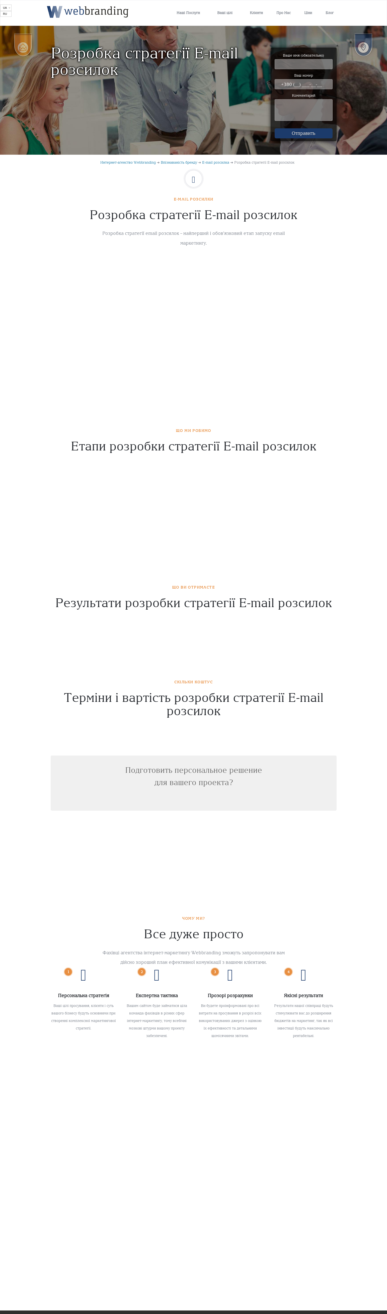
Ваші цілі (225, 13)
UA (5, 7)
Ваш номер (304, 81)
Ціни (308, 13)
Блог (330, 13)
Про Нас (283, 13)
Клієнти (256, 13)
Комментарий (304, 108)
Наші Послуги (188, 13)
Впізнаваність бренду (179, 166)
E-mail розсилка (215, 166)
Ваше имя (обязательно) (304, 61)
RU (5, 13)
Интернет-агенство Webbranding (128, 166)
